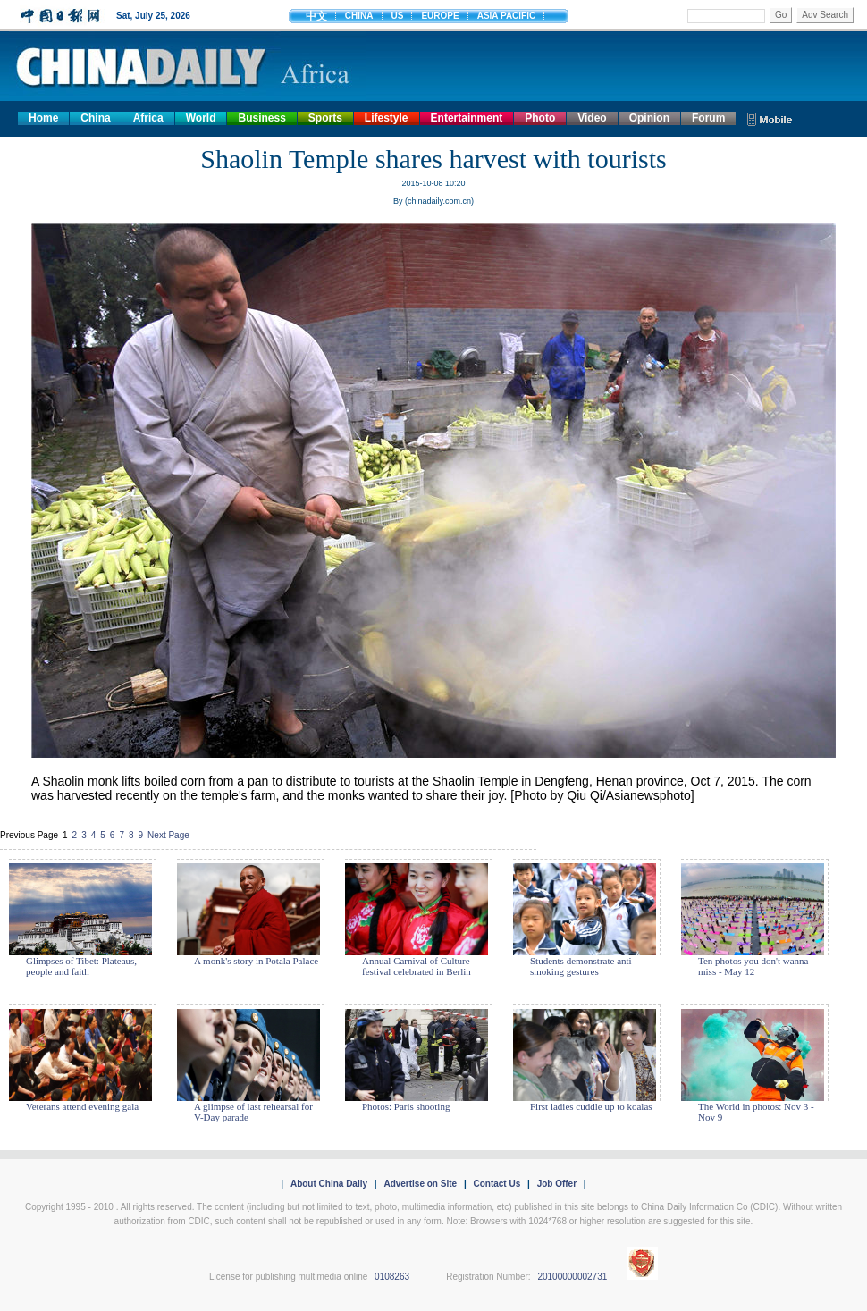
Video (591, 118)
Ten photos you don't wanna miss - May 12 (753, 966)
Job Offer (557, 1184)
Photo (540, 118)
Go (781, 15)
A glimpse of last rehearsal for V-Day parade (253, 1111)
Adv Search (825, 15)
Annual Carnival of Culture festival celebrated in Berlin (416, 966)
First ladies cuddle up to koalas (591, 1106)
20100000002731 (572, 1277)
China (95, 118)
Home (43, 118)
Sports (325, 118)
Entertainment (467, 118)
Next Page (168, 835)
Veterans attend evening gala (82, 1106)
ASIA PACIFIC (506, 16)
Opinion (649, 118)
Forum (708, 118)
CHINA (359, 16)
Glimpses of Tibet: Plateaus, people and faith (81, 966)
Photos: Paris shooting (406, 1106)
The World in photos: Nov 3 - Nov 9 (756, 1111)
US (397, 16)
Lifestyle (386, 118)
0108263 (392, 1277)
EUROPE (440, 16)
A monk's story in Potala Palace (256, 960)
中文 (316, 16)
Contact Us (496, 1184)
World (201, 118)
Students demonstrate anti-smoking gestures (582, 966)
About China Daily (328, 1184)
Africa (148, 118)
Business (261, 118)
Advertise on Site (420, 1184)
